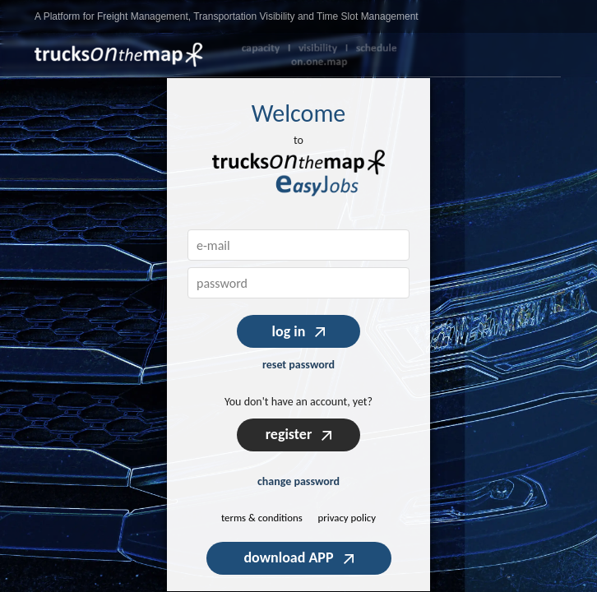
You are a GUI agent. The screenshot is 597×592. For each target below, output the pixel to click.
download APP (298, 557)
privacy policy (347, 517)
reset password (298, 365)
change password (298, 481)
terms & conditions (262, 517)
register (299, 434)
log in (299, 331)
